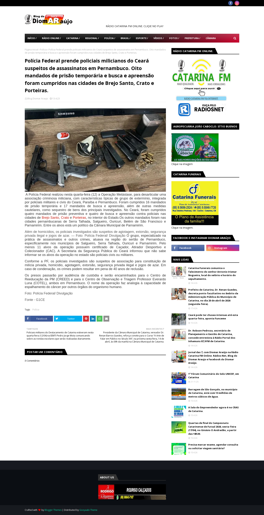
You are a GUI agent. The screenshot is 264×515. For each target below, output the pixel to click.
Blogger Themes (53, 510)
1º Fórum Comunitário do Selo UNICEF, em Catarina (213, 375)
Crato (65, 217)
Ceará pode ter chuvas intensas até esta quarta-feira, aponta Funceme (213, 316)
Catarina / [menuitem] (73, 38)
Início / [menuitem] (31, 38)
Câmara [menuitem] (211, 38)
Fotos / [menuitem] (174, 38)
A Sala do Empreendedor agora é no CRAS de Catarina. (213, 409)
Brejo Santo (50, 217)
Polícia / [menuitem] (109, 38)
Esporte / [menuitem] (142, 38)
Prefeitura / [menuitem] (192, 38)
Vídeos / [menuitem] (158, 38)
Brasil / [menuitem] (125, 38)
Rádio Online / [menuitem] (51, 38)
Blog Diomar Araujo (37, 98)
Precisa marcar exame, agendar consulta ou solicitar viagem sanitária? (213, 446)
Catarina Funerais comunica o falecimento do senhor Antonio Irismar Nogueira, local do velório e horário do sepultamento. (212, 273)
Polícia (43, 49)
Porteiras (79, 217)
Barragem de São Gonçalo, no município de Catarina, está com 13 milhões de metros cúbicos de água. (212, 393)
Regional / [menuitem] (92, 38)
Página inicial (31, 49)
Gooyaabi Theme (88, 510)
